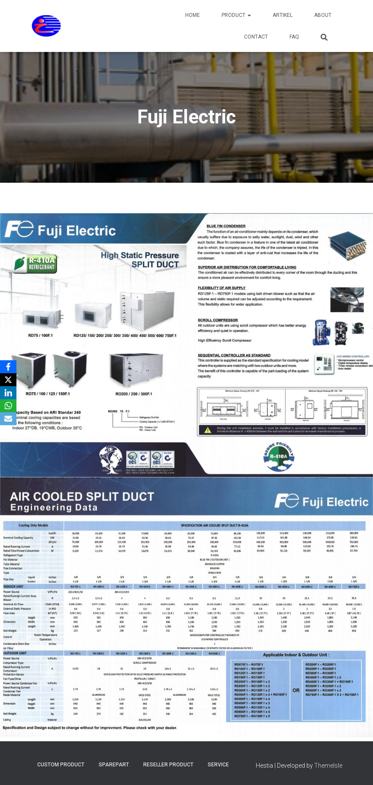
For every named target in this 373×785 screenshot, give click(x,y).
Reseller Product (168, 765)
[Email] (8, 418)
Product (236, 15)
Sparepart (114, 765)
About (322, 15)
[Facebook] (8, 366)
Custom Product (60, 765)
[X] (8, 379)
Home (192, 15)
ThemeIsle (328, 765)
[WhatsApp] (8, 405)
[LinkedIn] (8, 392)
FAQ (294, 37)
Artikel (283, 15)
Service (218, 765)
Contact (256, 37)
